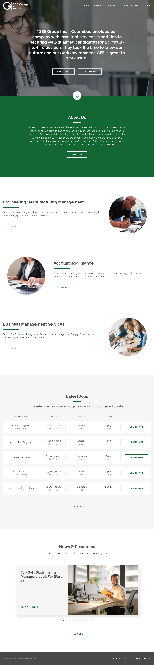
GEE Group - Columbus (16, 659)
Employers (112, 5)
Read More (77, 634)
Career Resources (131, 5)
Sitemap (147, 658)
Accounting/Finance (74, 263)
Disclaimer (135, 658)
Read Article (28, 607)
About (86, 5)
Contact (147, 5)
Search (12, 227)
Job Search (98, 5)
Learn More (136, 427)
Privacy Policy (119, 658)
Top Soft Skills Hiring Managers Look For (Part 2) (41, 576)
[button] (15, 49)
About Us (77, 155)
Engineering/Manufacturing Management (43, 202)
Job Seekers (90, 72)
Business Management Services (33, 324)
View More (77, 507)
